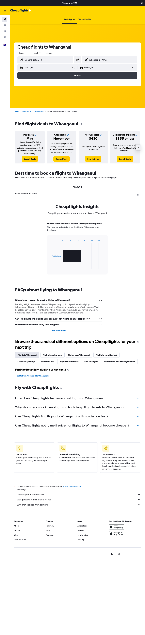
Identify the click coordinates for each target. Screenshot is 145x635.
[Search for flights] (4, 19)
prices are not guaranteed (72, 486)
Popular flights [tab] (91, 361)
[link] (30, 159)
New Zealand (39, 111)
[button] (142, 3)
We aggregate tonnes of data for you (79, 499)
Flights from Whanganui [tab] (79, 355)
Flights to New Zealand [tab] (106, 355)
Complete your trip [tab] (26, 361)
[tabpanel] (77, 251)
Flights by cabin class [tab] (52, 355)
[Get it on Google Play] (116, 526)
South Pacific (26, 111)
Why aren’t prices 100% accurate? (79, 504)
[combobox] (50, 53)
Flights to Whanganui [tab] (27, 355)
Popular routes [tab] (47, 361)
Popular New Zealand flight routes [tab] (119, 361)
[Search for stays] (4, 25)
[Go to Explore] (4, 37)
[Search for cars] (4, 31)
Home (16, 111)
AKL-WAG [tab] (77, 187)
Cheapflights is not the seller (79, 494)
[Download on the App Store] (116, 533)
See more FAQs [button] (59, 330)
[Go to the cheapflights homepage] (20, 10)
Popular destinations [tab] (69, 361)
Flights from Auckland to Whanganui (32, 376)
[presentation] (80, 124)
